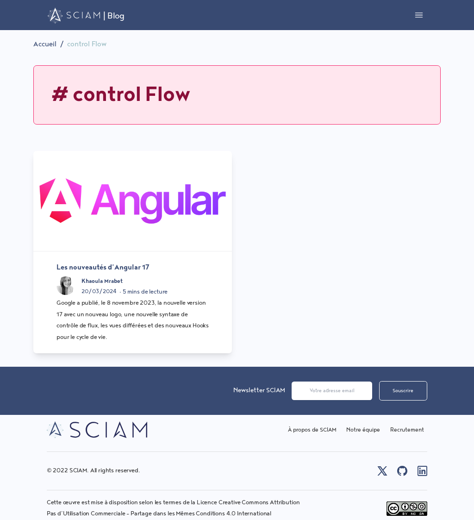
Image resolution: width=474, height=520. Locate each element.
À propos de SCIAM (312, 429)
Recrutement (407, 429)
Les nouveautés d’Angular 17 (103, 267)
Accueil (44, 44)
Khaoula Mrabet (102, 281)
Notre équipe (363, 429)
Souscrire (403, 391)
